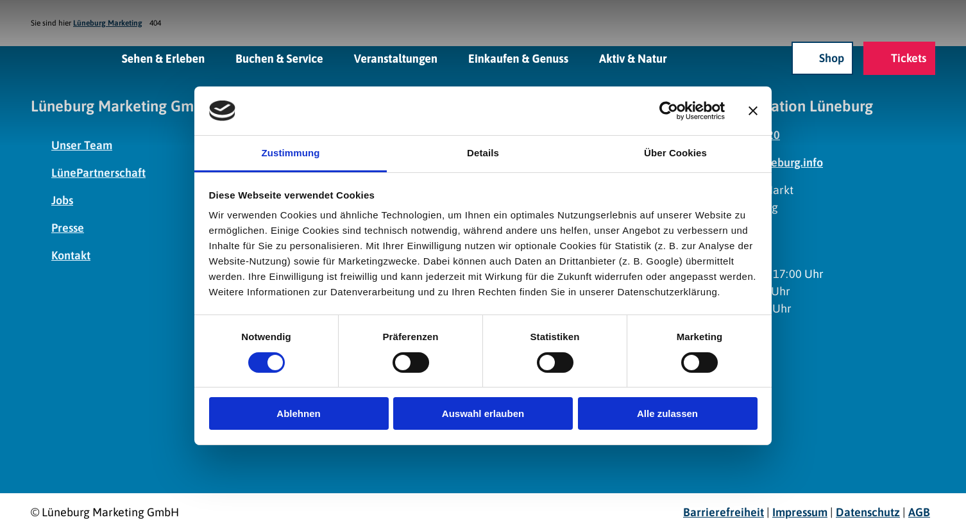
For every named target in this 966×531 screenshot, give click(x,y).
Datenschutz (868, 512)
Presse (67, 227)
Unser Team (81, 145)
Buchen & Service (279, 58)
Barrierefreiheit (723, 512)
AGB (919, 512)
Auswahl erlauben (483, 413)
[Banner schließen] (753, 110)
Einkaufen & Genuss (518, 58)
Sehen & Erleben (163, 58)
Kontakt (70, 255)
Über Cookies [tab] (675, 152)
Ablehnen (298, 413)
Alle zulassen (667, 413)
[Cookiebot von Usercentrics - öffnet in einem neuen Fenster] (669, 110)
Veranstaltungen (395, 58)
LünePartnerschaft (98, 172)
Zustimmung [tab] (291, 152)
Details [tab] (483, 152)
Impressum (799, 512)
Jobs (62, 200)
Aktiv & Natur (632, 58)
